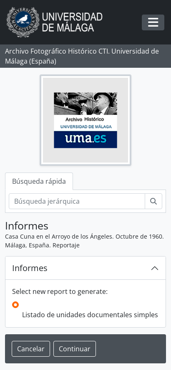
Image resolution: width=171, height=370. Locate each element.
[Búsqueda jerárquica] (77, 201)
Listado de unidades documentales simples (90, 314)
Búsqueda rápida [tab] (39, 181)
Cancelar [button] (31, 348)
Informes (30, 268)
